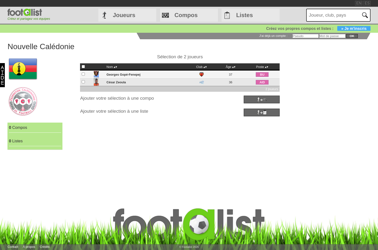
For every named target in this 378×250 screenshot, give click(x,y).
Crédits (45, 247)
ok (352, 36)
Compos (186, 15)
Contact (12, 247)
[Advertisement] (206, 151)
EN (359, 3)
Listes (244, 15)
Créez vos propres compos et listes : (318, 28)
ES (367, 3)
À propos (29, 247)
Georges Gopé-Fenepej (124, 74)
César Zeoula (116, 82)
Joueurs (124, 15)
